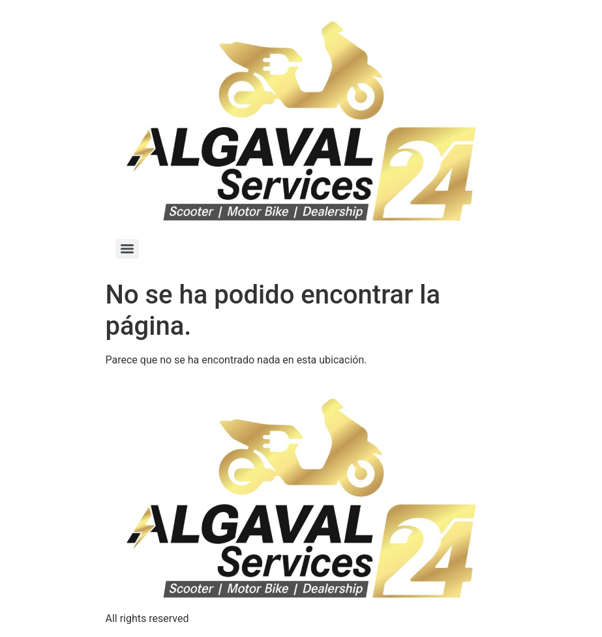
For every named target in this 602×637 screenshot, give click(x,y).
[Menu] (127, 249)
